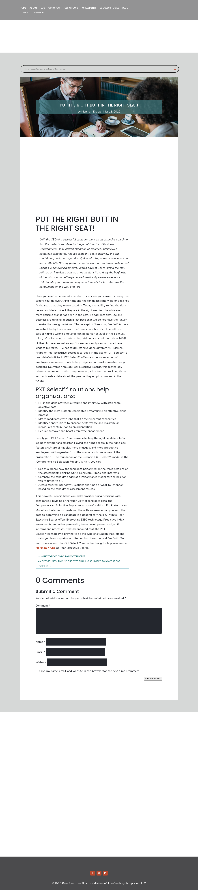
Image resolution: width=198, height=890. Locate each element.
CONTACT (25, 12)
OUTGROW (54, 8)
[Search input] (98, 69)
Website (41, 662)
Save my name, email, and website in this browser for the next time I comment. (89, 671)
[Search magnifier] (175, 69)
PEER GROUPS (71, 8)
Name (40, 642)
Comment (43, 605)
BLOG (125, 8)
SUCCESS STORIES (109, 8)
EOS (43, 8)
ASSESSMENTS (89, 8)
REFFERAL (39, 12)
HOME (23, 8)
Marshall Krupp (91, 111)
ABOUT (33, 8)
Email (40, 652)
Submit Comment (153, 678)
